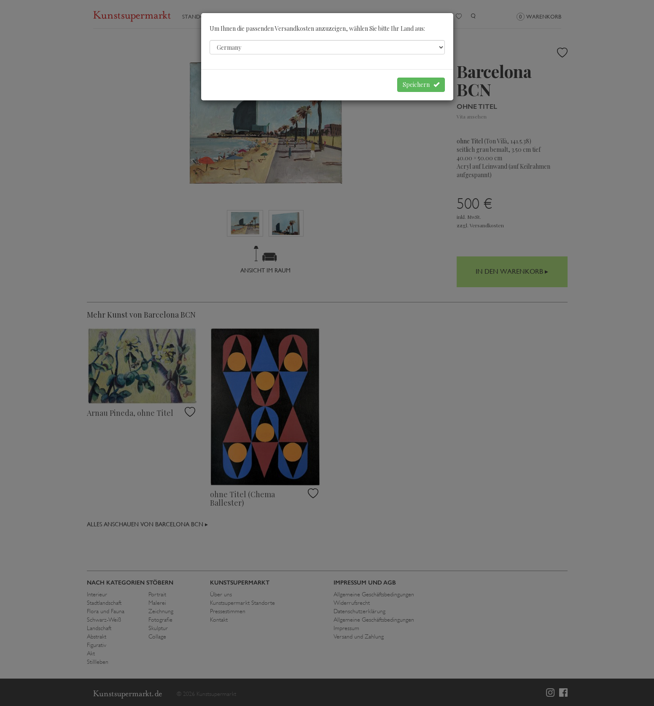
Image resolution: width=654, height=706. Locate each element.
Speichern (421, 85)
